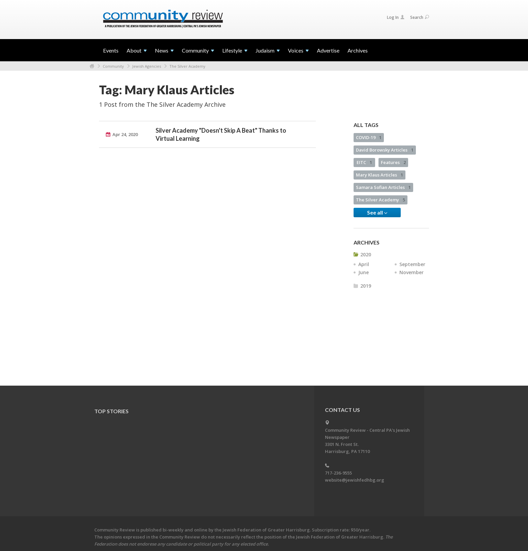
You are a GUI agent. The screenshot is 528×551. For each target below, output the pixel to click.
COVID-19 (369, 137)
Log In (395, 17)
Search (419, 17)
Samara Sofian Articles (383, 187)
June (363, 272)
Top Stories (111, 411)
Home (92, 66)
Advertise (328, 50)
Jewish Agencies (146, 66)
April (363, 264)
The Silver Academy (187, 66)
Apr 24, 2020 (125, 134)
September (412, 264)
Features (393, 162)
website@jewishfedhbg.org (354, 480)
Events (111, 50)
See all (377, 212)
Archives (358, 50)
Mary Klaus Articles (379, 175)
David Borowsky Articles (385, 150)
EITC (364, 162)
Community (113, 66)
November (411, 272)
